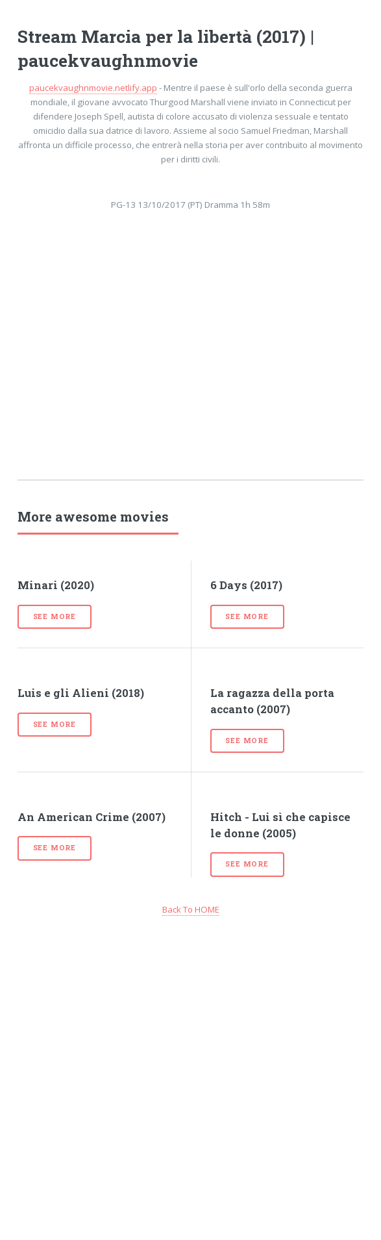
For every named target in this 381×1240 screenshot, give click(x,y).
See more (54, 616)
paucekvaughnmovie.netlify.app (93, 88)
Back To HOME (190, 909)
